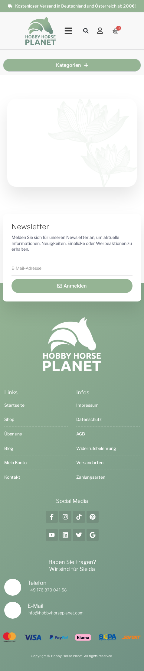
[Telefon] (12, 587)
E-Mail (35, 606)
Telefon (37, 583)
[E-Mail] (12, 610)
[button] (68, 30)
